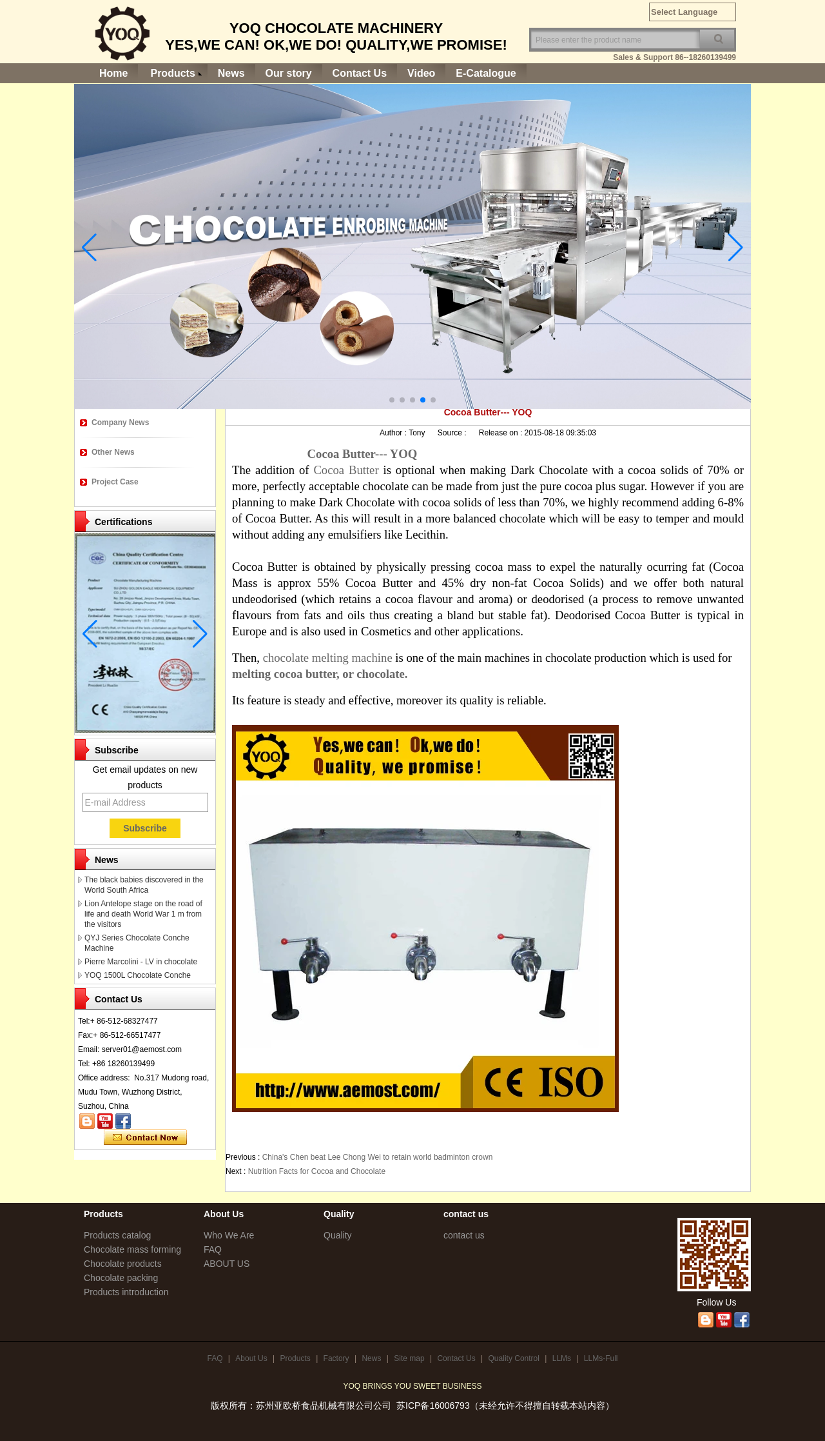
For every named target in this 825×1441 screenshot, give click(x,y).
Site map (409, 1358)
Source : (453, 432)
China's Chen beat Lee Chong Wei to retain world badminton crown (377, 1157)
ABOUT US (226, 1263)
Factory (336, 1358)
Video (421, 73)
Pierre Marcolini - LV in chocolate (140, 961)
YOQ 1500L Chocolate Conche (137, 975)
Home (113, 73)
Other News (113, 452)
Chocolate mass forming (132, 1249)
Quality (338, 1235)
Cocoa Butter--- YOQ (356, 454)
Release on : (502, 432)
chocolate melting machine (329, 657)
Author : (394, 432)
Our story (289, 73)
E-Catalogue (486, 73)
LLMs (561, 1358)
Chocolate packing (121, 1278)
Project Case (115, 481)
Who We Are (229, 1235)
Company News (120, 422)
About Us (251, 1358)
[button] (391, 399)
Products (172, 73)
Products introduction (126, 1292)
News (231, 73)
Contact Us (360, 73)
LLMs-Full (601, 1358)
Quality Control (514, 1358)
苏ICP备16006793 (433, 1405)
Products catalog (117, 1235)
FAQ (213, 1249)
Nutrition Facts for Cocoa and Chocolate (316, 1171)
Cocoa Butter (348, 470)
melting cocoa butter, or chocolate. (320, 674)
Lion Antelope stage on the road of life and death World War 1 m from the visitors (143, 914)
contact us (464, 1235)
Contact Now (145, 1137)
